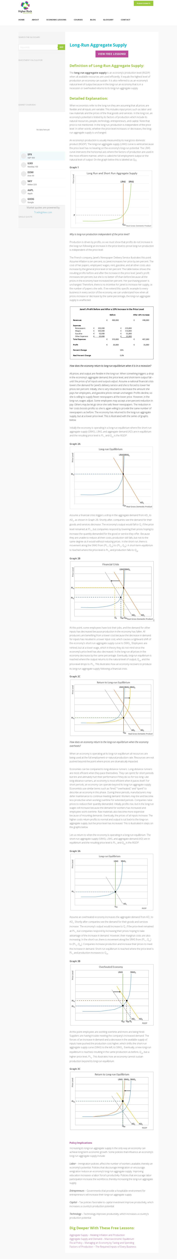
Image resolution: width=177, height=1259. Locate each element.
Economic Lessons (56, 19)
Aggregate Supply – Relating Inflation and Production (97, 1235)
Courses (78, 19)
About (35, 19)
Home (21, 19)
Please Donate (143, 3)
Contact (125, 19)
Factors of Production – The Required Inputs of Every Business (103, 1246)
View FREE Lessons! (112, 54)
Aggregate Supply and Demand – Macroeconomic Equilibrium (102, 1239)
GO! (61, 47)
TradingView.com (43, 212)
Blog (93, 19)
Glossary (108, 19)
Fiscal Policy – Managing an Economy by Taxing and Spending (102, 1242)
